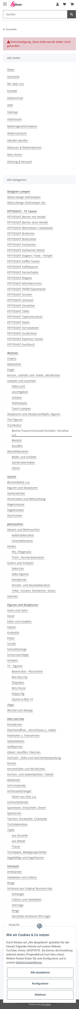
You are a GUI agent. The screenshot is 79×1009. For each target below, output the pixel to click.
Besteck (17, 440)
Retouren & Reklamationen (24, 147)
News (10, 69)
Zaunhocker (14, 515)
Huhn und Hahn (17, 610)
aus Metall (18, 841)
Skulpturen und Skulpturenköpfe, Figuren (33, 414)
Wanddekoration (17, 451)
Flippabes (18, 682)
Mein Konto (14, 154)
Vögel (10, 704)
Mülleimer (13, 780)
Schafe (11, 643)
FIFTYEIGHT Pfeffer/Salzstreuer (26, 289)
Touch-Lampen (21, 408)
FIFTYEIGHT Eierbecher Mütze (26, 250)
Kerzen (11, 763)
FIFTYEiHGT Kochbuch (21, 344)
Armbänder (14, 872)
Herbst (11, 546)
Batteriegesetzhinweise (22, 126)
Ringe (10, 883)
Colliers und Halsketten (26, 899)
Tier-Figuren (15, 419)
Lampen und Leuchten (21, 381)
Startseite (13, 76)
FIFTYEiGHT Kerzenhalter (23, 272)
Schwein (12, 660)
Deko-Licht (18, 386)
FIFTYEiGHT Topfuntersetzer (25, 316)
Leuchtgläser (20, 392)
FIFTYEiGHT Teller (18, 311)
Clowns (11, 358)
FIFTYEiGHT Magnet (19, 278)
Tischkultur (14, 425)
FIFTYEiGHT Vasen (18, 322)
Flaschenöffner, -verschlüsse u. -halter (31, 730)
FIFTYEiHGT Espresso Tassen (25, 339)
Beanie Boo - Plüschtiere (27, 671)
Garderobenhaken (23, 462)
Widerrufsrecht (17, 133)
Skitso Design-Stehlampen (24, 197)
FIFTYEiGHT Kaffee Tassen (23, 261)
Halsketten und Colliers (22, 877)
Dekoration (14, 364)
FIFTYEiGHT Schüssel (20, 300)
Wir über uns (15, 84)
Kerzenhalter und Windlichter (26, 769)
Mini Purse (19, 688)
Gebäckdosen (15, 741)
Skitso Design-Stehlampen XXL (26, 202)
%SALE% (14, 925)
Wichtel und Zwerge (20, 710)
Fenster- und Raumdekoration (31, 585)
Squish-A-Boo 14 (22, 699)
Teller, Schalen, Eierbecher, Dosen (34, 590)
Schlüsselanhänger (19, 791)
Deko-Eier (18, 568)
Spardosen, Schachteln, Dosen (26, 807)
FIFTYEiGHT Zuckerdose (22, 333)
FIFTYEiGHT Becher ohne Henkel (27, 222)
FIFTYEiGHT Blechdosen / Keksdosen (30, 228)
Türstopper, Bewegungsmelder (27, 852)
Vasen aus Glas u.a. (24, 796)
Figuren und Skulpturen (22, 487)
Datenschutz (15, 98)
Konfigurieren (40, 983)
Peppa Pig (18, 693)
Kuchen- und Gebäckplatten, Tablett (30, 774)
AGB (10, 105)
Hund (10, 616)
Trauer (16, 846)
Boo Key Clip (20, 677)
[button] (57, 4)
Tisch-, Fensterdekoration (28, 557)
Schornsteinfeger (18, 655)
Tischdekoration (17, 824)
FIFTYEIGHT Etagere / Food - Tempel (29, 255)
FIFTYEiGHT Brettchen (21, 233)
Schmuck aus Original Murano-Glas (29, 888)
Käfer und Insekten (19, 621)
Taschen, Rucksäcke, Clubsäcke (27, 819)
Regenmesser (16, 504)
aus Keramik (20, 835)
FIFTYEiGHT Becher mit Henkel (26, 217)
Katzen (11, 627)
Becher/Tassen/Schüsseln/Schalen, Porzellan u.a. (40, 432)
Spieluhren (14, 813)
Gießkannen (15, 746)
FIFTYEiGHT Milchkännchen (24, 283)
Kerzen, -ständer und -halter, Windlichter (33, 375)
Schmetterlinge (17, 649)
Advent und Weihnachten (23, 529)
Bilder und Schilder (24, 457)
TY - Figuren (14, 666)
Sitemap (12, 112)
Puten (11, 638)
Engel (10, 369)
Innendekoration (22, 540)
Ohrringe (17, 905)
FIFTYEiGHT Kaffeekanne (22, 266)
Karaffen (17, 446)
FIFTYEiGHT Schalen (19, 294)
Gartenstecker (16, 493)
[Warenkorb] (72, 4)
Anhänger (18, 894)
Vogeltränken (15, 510)
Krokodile (13, 632)
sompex (17, 397)
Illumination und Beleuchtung (26, 499)
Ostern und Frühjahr (20, 563)
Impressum (14, 119)
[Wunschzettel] (64, 4)
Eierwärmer (19, 579)
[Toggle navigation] (5, 2)
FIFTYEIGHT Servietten (21, 305)
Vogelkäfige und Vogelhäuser (25, 857)
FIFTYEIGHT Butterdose (21, 239)
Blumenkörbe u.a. (18, 482)
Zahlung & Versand (19, 161)
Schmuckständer (18, 802)
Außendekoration (23, 535)
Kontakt (12, 91)
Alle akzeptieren (40, 972)
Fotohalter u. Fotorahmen (23, 735)
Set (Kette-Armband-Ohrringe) (31, 916)
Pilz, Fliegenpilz (21, 552)
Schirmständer (16, 785)
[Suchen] (35, 14)
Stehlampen (19, 403)
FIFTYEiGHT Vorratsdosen (23, 328)
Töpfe (10, 830)
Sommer (12, 596)
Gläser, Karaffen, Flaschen (24, 752)
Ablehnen (40, 994)
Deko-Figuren (20, 574)
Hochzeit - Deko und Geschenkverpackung (34, 757)
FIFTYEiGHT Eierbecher (21, 244)
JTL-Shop (46, 1004)
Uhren (16, 468)
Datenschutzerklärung (29, 962)
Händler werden (17, 140)
